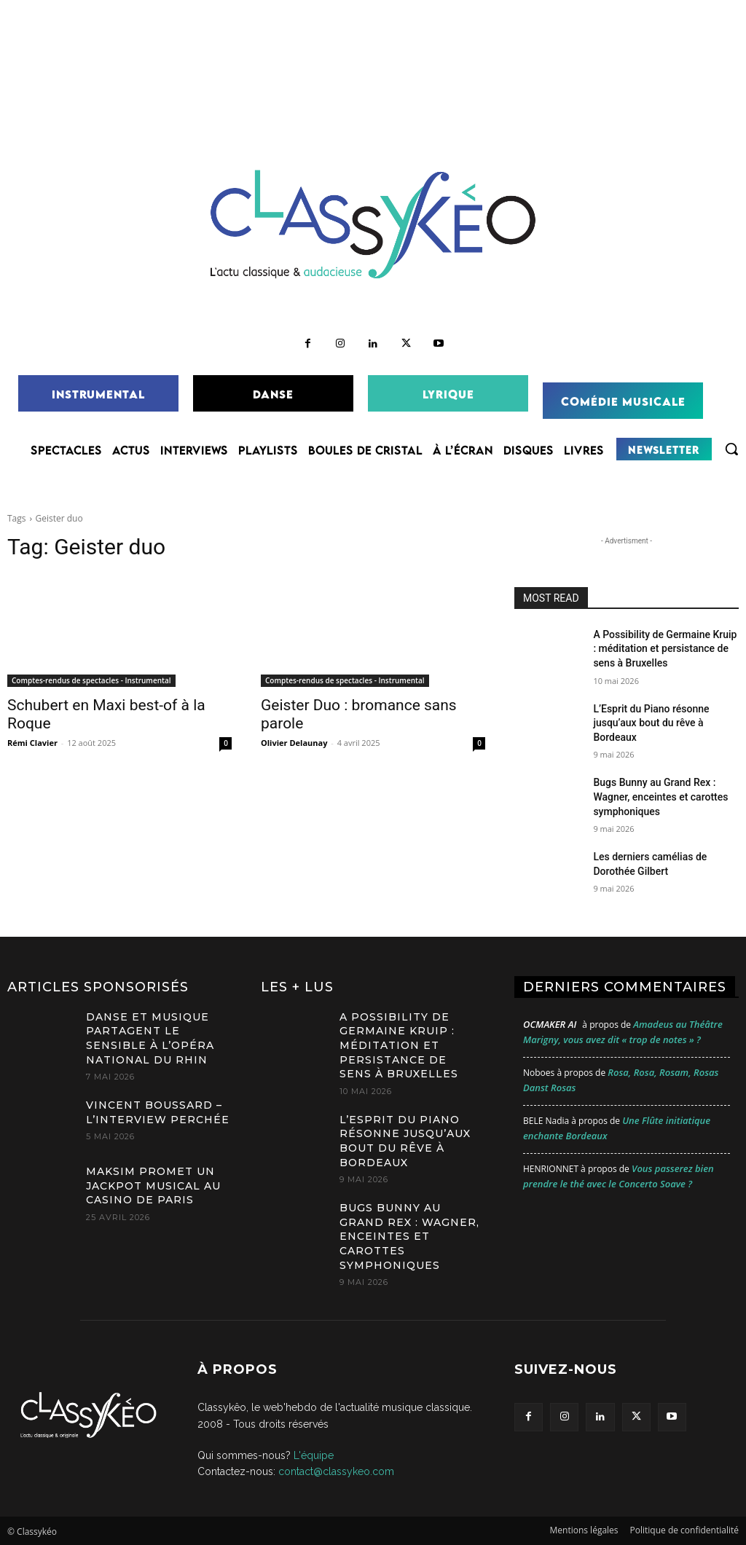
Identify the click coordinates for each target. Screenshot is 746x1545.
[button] (731, 448)
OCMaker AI (549, 1024)
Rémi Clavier (32, 742)
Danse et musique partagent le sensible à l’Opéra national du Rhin (150, 1038)
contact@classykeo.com (336, 1471)
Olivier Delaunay (294, 742)
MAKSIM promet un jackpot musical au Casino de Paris (153, 1185)
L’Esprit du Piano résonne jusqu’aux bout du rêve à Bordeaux (651, 723)
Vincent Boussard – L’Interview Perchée (157, 1112)
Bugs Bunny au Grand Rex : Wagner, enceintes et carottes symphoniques (660, 797)
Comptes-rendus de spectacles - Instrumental (91, 680)
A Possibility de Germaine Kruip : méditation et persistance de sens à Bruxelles (665, 649)
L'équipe (314, 1455)
